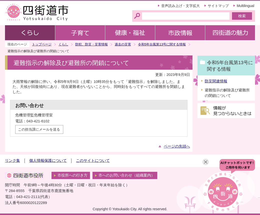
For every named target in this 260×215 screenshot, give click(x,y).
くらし (63, 44)
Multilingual (245, 6)
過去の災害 (123, 44)
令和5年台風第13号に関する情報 (162, 44)
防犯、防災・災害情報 (91, 44)
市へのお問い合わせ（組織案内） (126, 175)
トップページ (42, 44)
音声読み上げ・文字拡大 (180, 6)
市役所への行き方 (73, 175)
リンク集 (12, 161)
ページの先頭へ (177, 146)
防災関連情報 (216, 81)
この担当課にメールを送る (39, 129)
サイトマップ (218, 6)
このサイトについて (93, 161)
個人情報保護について (48, 161)
